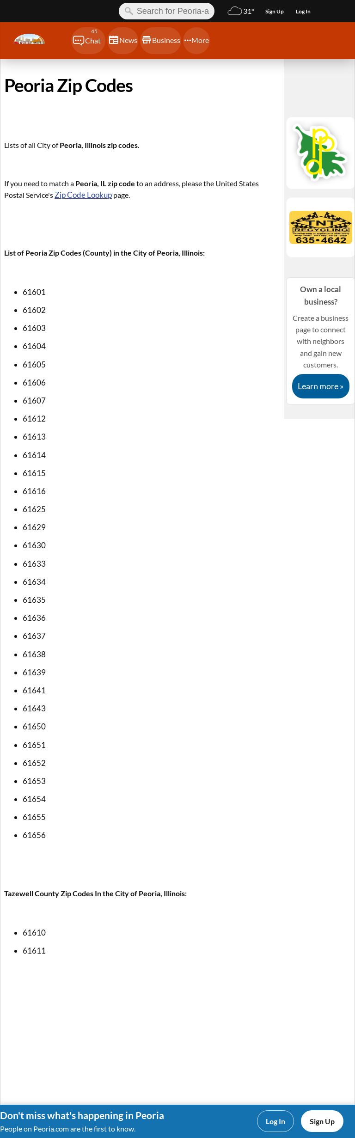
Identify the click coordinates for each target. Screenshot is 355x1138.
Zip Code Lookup (83, 195)
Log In (275, 1121)
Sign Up (322, 1121)
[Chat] (88, 40)
